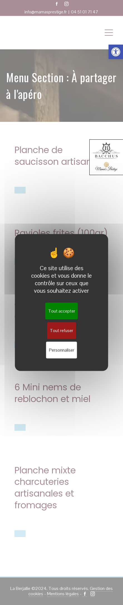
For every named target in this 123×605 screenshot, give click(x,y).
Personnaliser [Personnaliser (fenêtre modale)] (61, 350)
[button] (116, 52)
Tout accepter (61, 311)
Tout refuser (61, 330)
